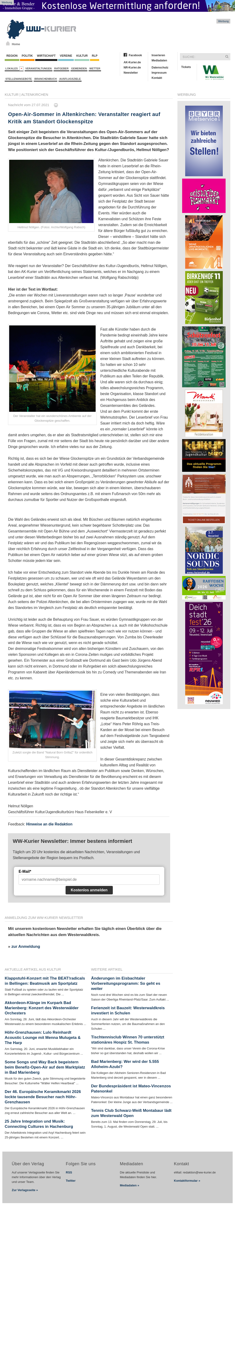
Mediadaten (159, 60)
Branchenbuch (45, 78)
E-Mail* (25, 871)
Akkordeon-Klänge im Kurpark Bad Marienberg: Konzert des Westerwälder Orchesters (41, 1008)
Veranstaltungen (38, 68)
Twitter (71, 1180)
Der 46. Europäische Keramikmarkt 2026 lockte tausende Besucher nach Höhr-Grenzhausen (43, 1096)
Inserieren (158, 55)
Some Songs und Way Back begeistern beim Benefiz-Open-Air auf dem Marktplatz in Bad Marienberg (45, 1067)
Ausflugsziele (70, 78)
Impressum (159, 72)
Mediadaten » (129, 1185)
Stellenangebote (18, 78)
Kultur (81, 55)
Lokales (14, 68)
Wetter (94, 68)
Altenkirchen (34, 94)
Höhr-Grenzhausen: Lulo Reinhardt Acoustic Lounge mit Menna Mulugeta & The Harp (43, 1037)
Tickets (186, 67)
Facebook (135, 55)
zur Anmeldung (25, 946)
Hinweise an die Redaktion (49, 824)
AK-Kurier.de (132, 62)
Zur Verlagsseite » (25, 1190)
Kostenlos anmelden (89, 890)
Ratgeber (61, 68)
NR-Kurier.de (132, 67)
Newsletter (131, 72)
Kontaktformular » (187, 1180)
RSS (69, 1172)
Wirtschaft (46, 55)
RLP (94, 55)
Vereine (66, 55)
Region (12, 55)
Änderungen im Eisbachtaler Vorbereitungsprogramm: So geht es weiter (125, 983)
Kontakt (157, 78)
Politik (27, 55)
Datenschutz (160, 67)
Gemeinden (79, 68)
